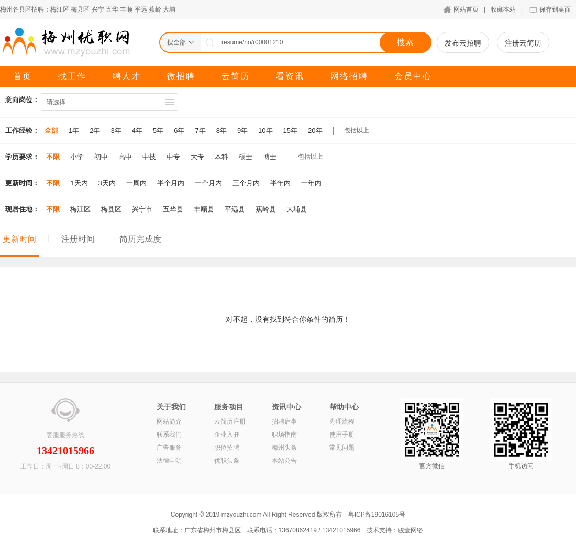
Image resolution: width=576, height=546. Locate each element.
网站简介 (169, 421)
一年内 (311, 183)
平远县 (235, 209)
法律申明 (169, 460)
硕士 (245, 157)
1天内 (78, 183)
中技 (149, 157)
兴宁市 (142, 209)
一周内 (136, 183)
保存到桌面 (555, 9)
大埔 (169, 9)
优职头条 (226, 460)
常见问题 (342, 447)
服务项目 (228, 407)
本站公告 (284, 460)
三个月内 (246, 183)
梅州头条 (284, 447)
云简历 (235, 76)
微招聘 (181, 76)
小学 (77, 157)
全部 (51, 131)
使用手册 (342, 434)
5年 (158, 131)
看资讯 (290, 76)
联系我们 (169, 434)
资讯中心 (286, 407)
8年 (221, 131)
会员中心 (413, 76)
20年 (315, 131)
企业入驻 (226, 434)
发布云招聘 (463, 43)
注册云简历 (523, 43)
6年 (179, 131)
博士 (269, 157)
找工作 (72, 76)
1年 (74, 131)
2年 (95, 131)
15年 (290, 131)
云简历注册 (230, 421)
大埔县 (296, 209)
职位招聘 (226, 447)
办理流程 (342, 421)
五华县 (173, 209)
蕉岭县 (266, 209)
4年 (137, 131)
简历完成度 (140, 239)
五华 (112, 9)
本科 (221, 157)
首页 (22, 76)
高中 (125, 157)
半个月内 (170, 183)
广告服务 (169, 447)
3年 (115, 131)
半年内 (280, 183)
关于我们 (171, 407)
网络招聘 (349, 76)
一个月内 (208, 183)
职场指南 (284, 434)
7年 (200, 131)
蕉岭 (155, 9)
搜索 (405, 42)
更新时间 (19, 239)
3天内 (107, 183)
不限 (53, 157)
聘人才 (127, 76)
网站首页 (466, 9)
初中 (101, 157)
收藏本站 (503, 9)
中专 (173, 157)
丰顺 (126, 9)
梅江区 (59, 9)
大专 (197, 157)
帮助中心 (344, 407)
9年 (242, 131)
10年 (265, 131)
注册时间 (78, 239)
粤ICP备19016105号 (376, 514)
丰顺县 (204, 209)
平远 (141, 9)
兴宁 (98, 9)
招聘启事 (284, 421)
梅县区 (80, 9)
